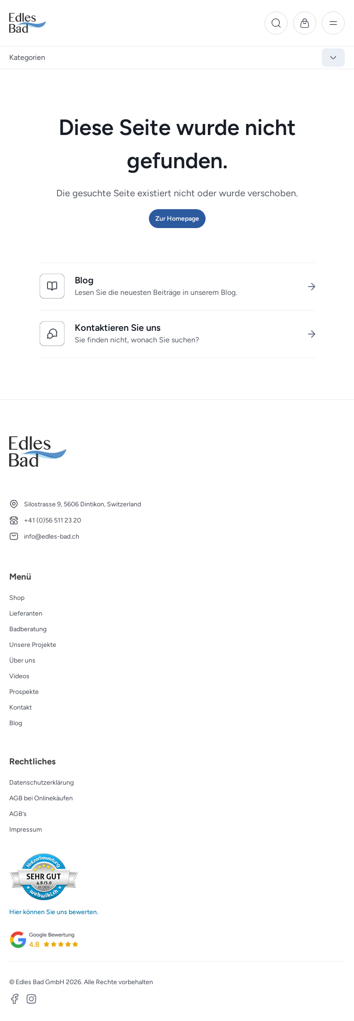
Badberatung (28, 629)
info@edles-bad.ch (51, 536)
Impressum (25, 829)
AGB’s (18, 814)
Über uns (22, 660)
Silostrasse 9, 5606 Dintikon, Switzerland (82, 504)
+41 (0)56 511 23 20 (52, 520)
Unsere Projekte (32, 645)
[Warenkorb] (304, 23)
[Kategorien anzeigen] (333, 57)
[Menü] (333, 23)
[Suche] (276, 23)
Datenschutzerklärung (41, 782)
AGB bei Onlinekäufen (41, 798)
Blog (15, 723)
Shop (16, 598)
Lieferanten (25, 613)
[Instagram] (31, 1000)
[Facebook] (14, 1000)
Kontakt (20, 707)
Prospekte (24, 692)
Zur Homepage (177, 219)
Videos (19, 676)
